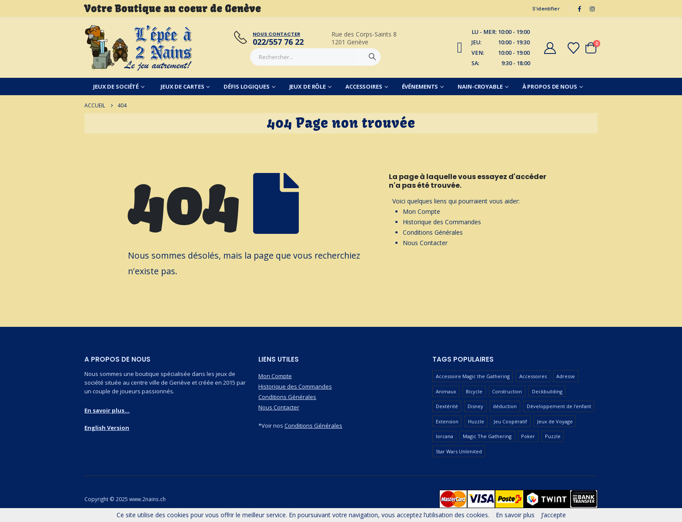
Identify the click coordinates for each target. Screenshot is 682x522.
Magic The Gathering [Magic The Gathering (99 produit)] (487, 436)
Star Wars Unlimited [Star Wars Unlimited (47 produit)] (459, 451)
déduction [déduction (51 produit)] (505, 406)
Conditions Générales (433, 232)
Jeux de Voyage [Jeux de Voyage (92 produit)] (555, 421)
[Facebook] (579, 8)
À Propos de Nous (549, 86)
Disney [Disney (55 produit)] (475, 406)
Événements (420, 86)
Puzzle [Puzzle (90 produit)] (553, 436)
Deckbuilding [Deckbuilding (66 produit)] (547, 391)
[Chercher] (372, 57)
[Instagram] (592, 8)
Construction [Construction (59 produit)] (507, 391)
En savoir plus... (107, 410)
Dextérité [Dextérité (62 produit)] (447, 406)
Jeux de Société (116, 86)
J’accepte (553, 515)
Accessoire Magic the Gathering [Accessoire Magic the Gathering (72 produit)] (473, 376)
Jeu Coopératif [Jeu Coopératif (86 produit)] (510, 421)
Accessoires (363, 86)
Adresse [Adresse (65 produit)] (565, 376)
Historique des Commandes (442, 222)
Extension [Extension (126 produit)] (447, 421)
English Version (106, 428)
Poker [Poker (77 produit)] (528, 436)
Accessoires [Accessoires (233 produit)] (533, 376)
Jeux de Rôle (307, 86)
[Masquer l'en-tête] (138, 47)
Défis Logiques (246, 86)
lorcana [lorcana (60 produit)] (444, 436)
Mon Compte (421, 211)
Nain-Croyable (480, 86)
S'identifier (546, 8)
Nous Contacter (425, 243)
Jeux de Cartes (182, 86)
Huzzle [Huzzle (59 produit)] (476, 421)
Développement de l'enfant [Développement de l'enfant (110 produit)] (559, 406)
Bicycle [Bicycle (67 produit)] (474, 391)
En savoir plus (515, 515)
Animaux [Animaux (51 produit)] (446, 391)
